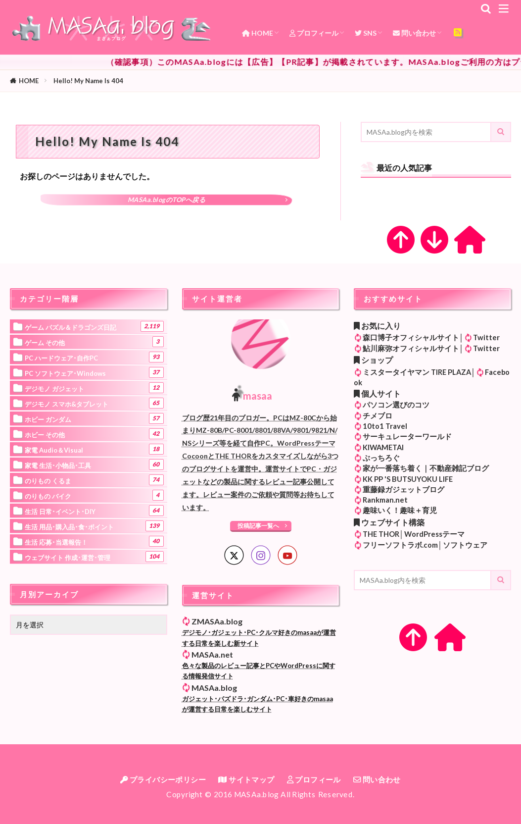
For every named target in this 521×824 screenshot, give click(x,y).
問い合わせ (414, 33)
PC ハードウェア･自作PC (94, 357)
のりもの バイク (94, 495)
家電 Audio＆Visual (94, 449)
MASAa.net (212, 654)
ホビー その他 (94, 433)
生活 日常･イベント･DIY (94, 510)
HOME (257, 33)
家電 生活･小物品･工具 (94, 464)
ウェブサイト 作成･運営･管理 (94, 556)
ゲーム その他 (94, 341)
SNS (366, 33)
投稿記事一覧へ (258, 525)
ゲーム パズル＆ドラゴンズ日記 (94, 326)
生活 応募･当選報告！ (94, 541)
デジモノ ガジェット (94, 387)
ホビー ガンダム (94, 418)
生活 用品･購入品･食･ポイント (94, 525)
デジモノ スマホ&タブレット (94, 403)
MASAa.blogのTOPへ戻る (167, 200)
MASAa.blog (214, 687)
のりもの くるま (94, 479)
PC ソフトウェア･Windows (94, 372)
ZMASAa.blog (216, 621)
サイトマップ (246, 779)
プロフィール (313, 33)
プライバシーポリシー (163, 779)
